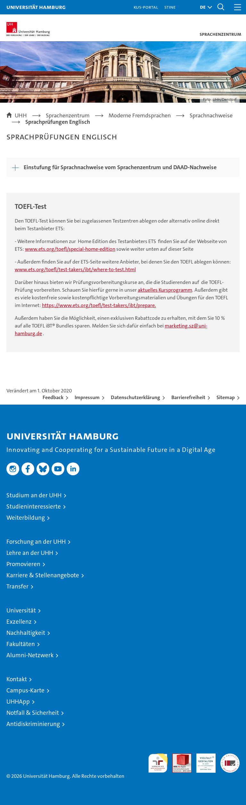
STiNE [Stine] (170, 7)
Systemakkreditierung (230, 757)
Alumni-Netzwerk (29, 655)
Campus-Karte (25, 690)
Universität (21, 610)
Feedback (53, 397)
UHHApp (18, 702)
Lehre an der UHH (29, 553)
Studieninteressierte (33, 506)
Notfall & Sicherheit (32, 713)
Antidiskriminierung (33, 724)
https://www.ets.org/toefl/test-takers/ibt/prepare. (99, 305)
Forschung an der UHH (36, 542)
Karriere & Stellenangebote (42, 575)
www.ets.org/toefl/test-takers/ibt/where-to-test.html (75, 269)
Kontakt (16, 679)
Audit (178, 757)
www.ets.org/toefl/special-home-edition (70, 249)
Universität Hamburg (36, 7)
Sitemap (226, 397)
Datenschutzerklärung (135, 397)
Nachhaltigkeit (25, 633)
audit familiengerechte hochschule (158, 763)
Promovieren (23, 564)
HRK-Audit (202, 760)
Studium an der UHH (34, 495)
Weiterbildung (25, 518)
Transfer (17, 586)
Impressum (87, 397)
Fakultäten (20, 644)
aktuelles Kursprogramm (165, 290)
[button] (204, 7)
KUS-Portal (146, 7)
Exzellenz (19, 622)
